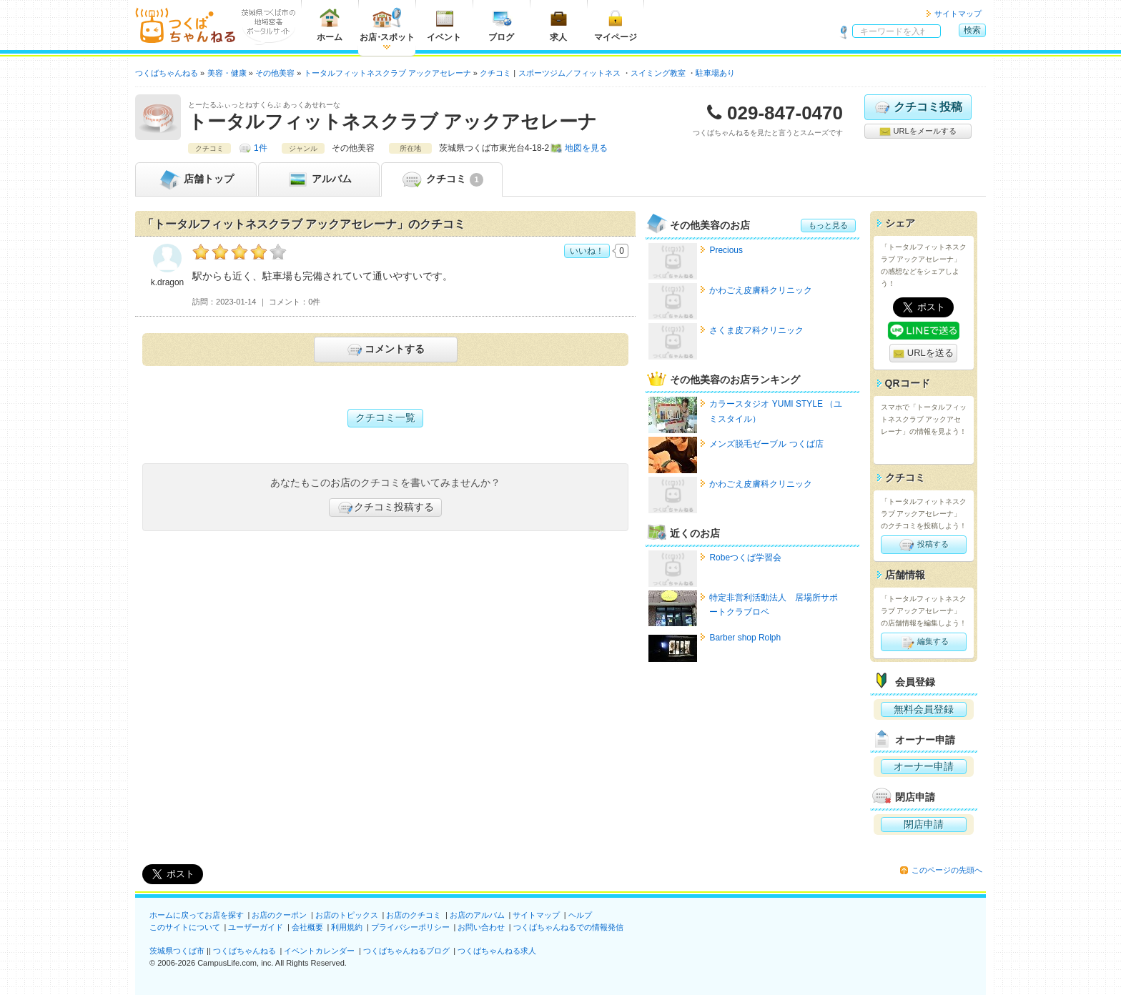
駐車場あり (715, 73)
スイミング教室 (658, 73)
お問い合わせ (481, 927)
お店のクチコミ (413, 915)
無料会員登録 (924, 709)
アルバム (319, 179)
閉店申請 (924, 824)
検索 (972, 30)
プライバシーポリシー (410, 927)
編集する (923, 641)
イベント (444, 24)
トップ (196, 179)
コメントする (385, 349)
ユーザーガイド (255, 927)
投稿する (923, 544)
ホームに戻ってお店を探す (196, 915)
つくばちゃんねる (244, 950)
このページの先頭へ (947, 870)
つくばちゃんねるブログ (406, 950)
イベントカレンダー (319, 950)
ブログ (501, 24)
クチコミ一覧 (385, 417)
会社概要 (307, 927)
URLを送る (923, 353)
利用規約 (346, 927)
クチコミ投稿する (385, 507)
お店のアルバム (477, 915)
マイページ (615, 24)
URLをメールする (917, 131)
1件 (260, 148)
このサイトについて (184, 927)
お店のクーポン (279, 915)
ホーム (329, 24)
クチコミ (441, 179)
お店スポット (387, 24)
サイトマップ (958, 13)
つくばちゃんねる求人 (497, 950)
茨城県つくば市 (176, 950)
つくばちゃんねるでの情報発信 (568, 927)
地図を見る (586, 148)
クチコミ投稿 (918, 107)
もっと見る (828, 225)
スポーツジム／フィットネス (569, 73)
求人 (558, 24)
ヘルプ (580, 915)
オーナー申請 (924, 766)
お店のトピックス (346, 915)
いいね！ (587, 251)
